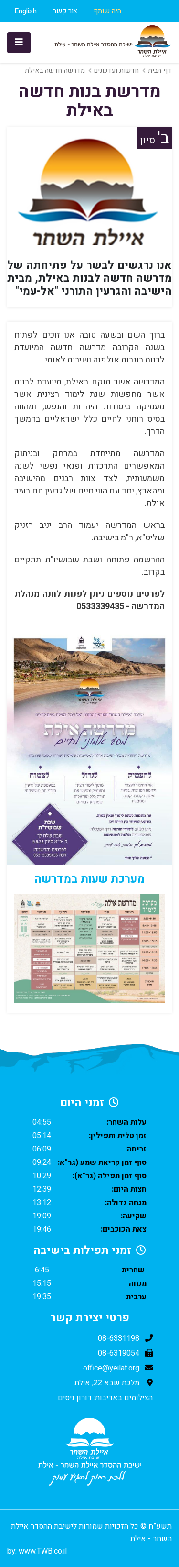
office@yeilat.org (111, 1368)
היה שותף (107, 11)
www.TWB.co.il (43, 1551)
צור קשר (65, 11)
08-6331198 (118, 1338)
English (25, 11)
